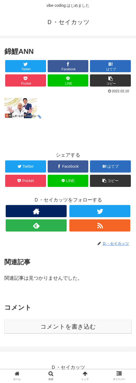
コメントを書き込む (68, 326)
